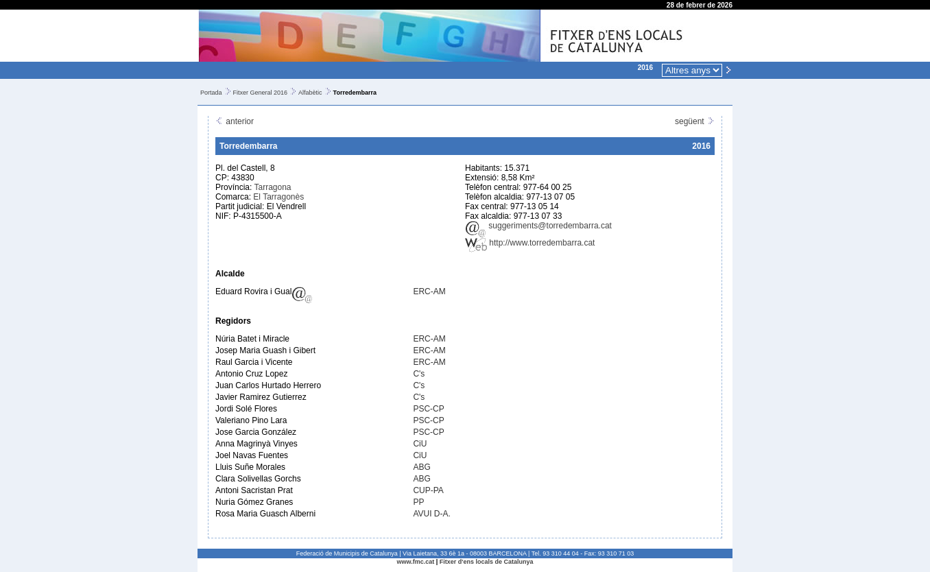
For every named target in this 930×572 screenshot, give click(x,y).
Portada (211, 92)
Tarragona (272, 187)
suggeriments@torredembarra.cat (538, 225)
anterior (234, 121)
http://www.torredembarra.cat (530, 243)
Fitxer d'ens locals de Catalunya (487, 561)
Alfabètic (310, 92)
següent (695, 121)
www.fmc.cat (416, 561)
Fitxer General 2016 (260, 92)
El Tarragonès (278, 197)
